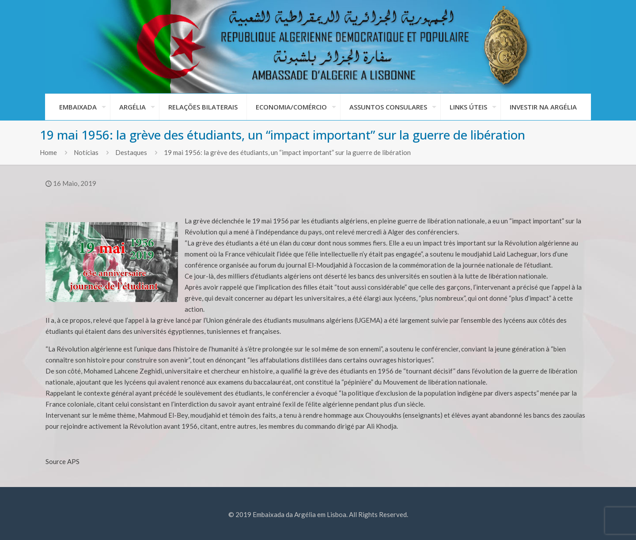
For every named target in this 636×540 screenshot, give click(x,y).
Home (48, 152)
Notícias (86, 152)
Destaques (131, 152)
